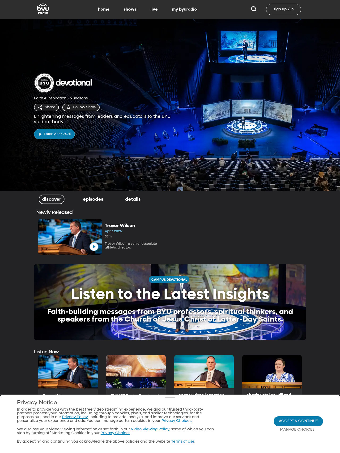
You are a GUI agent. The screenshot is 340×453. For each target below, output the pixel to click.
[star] (81, 107)
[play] (54, 134)
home (104, 9)
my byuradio (184, 9)
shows (130, 9)
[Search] (253, 9)
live (154, 9)
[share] (46, 107)
